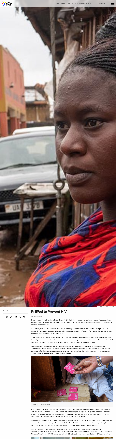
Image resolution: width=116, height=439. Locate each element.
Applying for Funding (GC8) (81, 3)
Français (102, 3)
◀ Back (5, 311)
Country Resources (63, 3)
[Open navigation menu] (112, 3)
